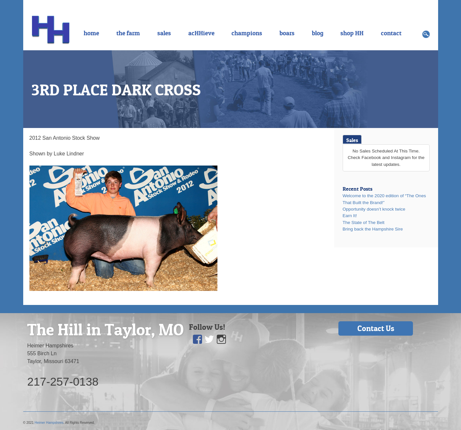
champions (246, 33)
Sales (352, 140)
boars (287, 33)
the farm (128, 33)
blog (317, 33)
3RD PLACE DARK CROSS (116, 90)
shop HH (352, 33)
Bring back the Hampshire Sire (373, 229)
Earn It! (350, 215)
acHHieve (201, 33)
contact (391, 33)
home (91, 33)
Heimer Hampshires (49, 422)
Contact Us (375, 328)
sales (164, 33)
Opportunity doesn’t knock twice (374, 209)
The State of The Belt (363, 222)
